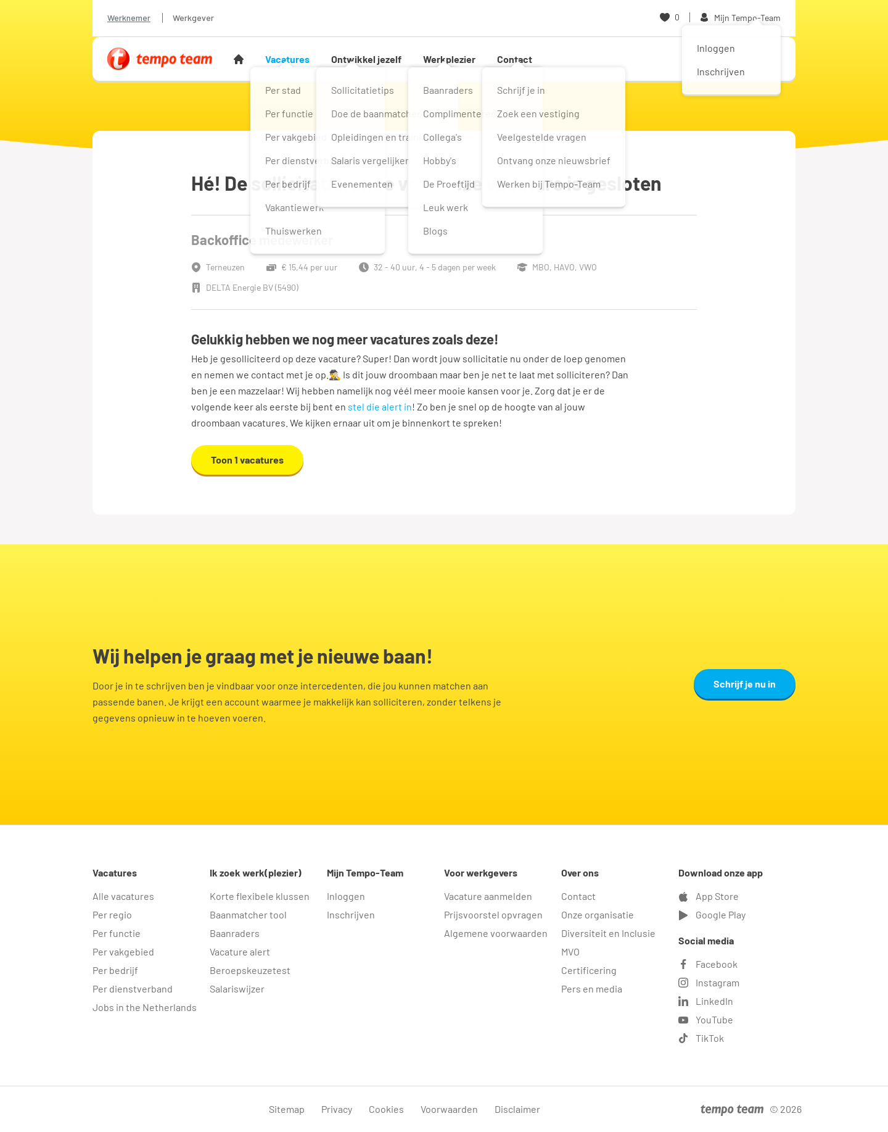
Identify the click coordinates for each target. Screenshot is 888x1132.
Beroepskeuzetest (250, 970)
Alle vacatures (123, 896)
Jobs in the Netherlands (144, 1007)
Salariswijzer (237, 988)
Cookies (386, 1109)
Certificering (589, 970)
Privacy (336, 1109)
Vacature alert (240, 951)
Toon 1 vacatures (247, 459)
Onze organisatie (597, 914)
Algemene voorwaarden (496, 933)
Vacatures (287, 59)
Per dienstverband (132, 988)
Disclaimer (517, 1109)
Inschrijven (351, 914)
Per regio (112, 914)
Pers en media (591, 988)
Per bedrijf (115, 970)
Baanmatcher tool (248, 914)
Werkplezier (449, 59)
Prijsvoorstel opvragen (493, 914)
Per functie (116, 933)
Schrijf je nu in (744, 683)
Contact (514, 59)
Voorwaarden (449, 1109)
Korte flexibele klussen (260, 896)
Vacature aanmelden (488, 896)
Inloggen (346, 896)
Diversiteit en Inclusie (608, 933)
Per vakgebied (123, 951)
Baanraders (235, 933)
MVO (570, 951)
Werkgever (193, 17)
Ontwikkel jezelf (366, 59)
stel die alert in (380, 406)
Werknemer (128, 17)
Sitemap (287, 1109)
